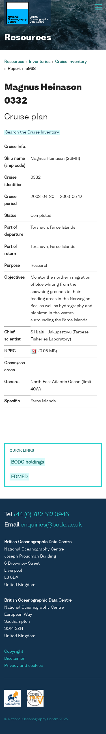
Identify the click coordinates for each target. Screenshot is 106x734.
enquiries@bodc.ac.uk (51, 525)
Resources (14, 62)
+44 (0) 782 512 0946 (41, 515)
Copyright (13, 652)
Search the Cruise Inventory (32, 132)
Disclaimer (14, 659)
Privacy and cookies (23, 666)
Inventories (39, 62)
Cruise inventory (71, 62)
